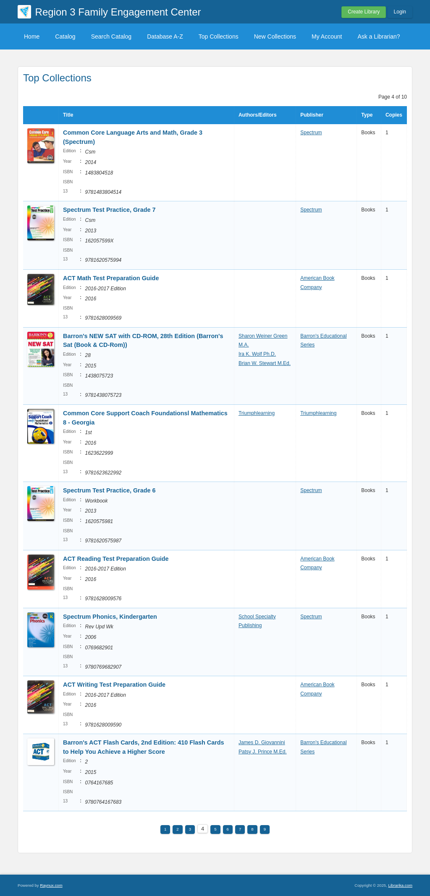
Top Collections (219, 36)
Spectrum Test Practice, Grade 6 (109, 490)
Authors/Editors (258, 115)
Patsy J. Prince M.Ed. (263, 752)
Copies (393, 115)
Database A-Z (165, 36)
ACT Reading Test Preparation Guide (116, 558)
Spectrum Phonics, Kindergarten (110, 616)
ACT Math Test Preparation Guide (111, 278)
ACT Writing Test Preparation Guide (114, 684)
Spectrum (311, 132)
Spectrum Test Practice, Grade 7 (109, 209)
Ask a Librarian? (378, 36)
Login (400, 12)
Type (366, 115)
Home (31, 36)
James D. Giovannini (262, 742)
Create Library (364, 12)
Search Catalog (111, 36)
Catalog (65, 36)
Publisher (311, 115)
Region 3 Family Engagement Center (118, 12)
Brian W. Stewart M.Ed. (265, 363)
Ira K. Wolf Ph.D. (257, 354)
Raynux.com (51, 885)
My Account (327, 36)
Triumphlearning (257, 413)
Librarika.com (400, 885)
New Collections (275, 36)
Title (68, 115)
